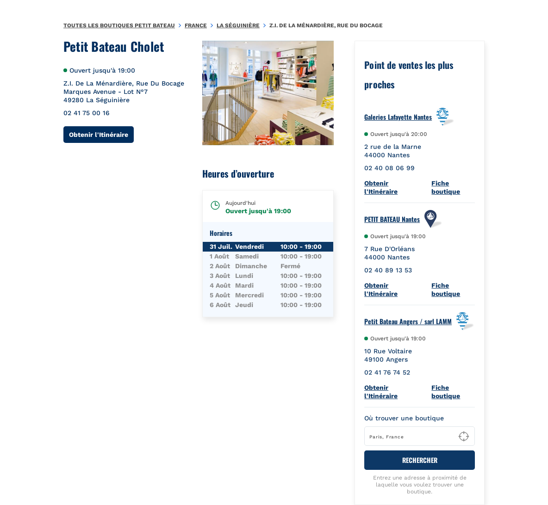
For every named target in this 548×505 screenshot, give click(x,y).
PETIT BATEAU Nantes (392, 219)
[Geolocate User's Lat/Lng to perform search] (463, 436)
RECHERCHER (419, 460)
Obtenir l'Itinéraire (101, 134)
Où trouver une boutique (404, 418)
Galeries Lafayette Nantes (398, 117)
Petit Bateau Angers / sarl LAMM (408, 321)
